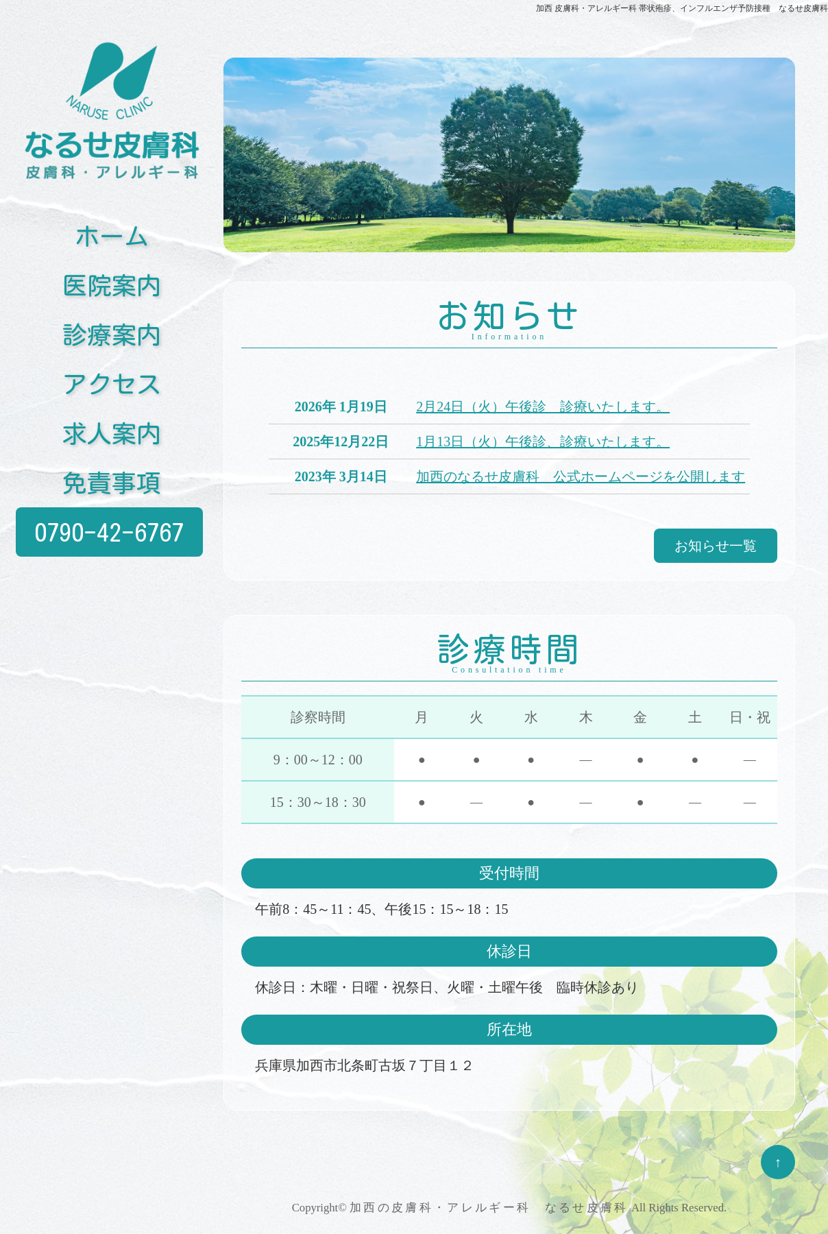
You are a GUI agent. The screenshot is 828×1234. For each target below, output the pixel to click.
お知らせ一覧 (715, 545)
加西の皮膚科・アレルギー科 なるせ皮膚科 (489, 1207)
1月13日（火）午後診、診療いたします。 (543, 441)
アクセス (111, 379)
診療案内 (111, 330)
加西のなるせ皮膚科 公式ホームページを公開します (580, 476)
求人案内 (111, 429)
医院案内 (111, 281)
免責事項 (111, 478)
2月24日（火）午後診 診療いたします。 (543, 406)
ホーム (112, 231)
